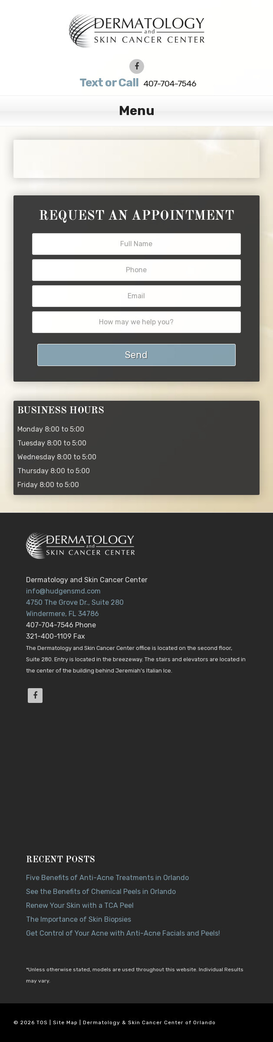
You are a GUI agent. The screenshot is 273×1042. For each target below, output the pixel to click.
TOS (42, 1022)
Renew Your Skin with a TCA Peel (80, 905)
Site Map (65, 1022)
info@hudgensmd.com (63, 591)
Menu (137, 111)
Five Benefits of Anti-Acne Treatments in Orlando (107, 878)
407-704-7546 (136, 82)
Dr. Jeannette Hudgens (136, 30)
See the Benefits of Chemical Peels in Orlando (101, 891)
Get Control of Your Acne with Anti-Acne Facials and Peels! (123, 933)
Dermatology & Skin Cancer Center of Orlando (149, 1022)
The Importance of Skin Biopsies (78, 919)
